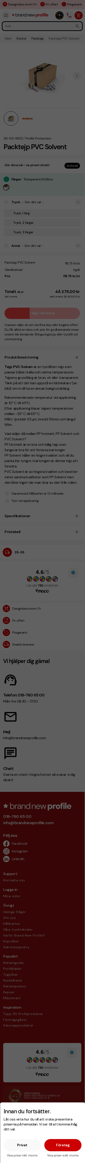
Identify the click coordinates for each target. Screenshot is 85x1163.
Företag (63, 1145)
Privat (22, 1145)
